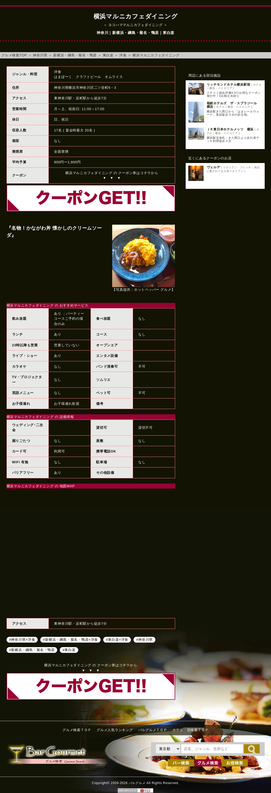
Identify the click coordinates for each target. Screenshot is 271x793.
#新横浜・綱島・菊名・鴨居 (32, 650)
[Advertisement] (225, 232)
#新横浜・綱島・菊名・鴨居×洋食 (70, 639)
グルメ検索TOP (14, 55)
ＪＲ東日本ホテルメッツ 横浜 (230, 129)
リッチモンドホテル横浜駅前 (228, 84)
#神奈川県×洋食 (22, 639)
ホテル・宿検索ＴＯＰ (191, 730)
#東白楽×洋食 (117, 639)
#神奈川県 (144, 639)
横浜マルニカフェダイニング (156, 55)
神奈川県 (40, 55)
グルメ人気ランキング (115, 730)
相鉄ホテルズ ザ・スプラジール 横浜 (233, 105)
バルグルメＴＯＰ (152, 730)
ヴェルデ (213, 167)
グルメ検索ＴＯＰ (76, 730)
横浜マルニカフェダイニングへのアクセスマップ (91, 553)
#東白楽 (68, 650)
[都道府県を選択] (168, 748)
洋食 (123, 55)
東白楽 (108, 55)
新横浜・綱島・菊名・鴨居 (75, 55)
